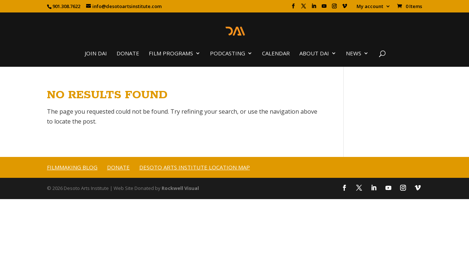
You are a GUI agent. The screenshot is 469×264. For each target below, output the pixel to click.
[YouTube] (324, 8)
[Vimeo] (344, 8)
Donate (128, 54)
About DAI (314, 54)
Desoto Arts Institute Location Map (194, 167)
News (353, 54)
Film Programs (171, 54)
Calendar (276, 54)
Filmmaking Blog (72, 167)
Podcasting (227, 54)
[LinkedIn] (313, 8)
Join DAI (96, 54)
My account (370, 7)
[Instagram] (334, 8)
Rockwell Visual (180, 188)
